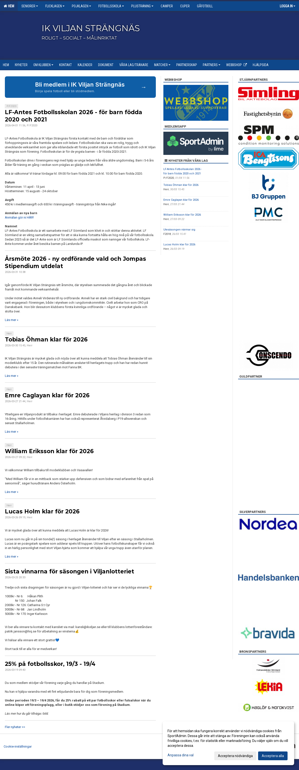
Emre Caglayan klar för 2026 (47, 395)
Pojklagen (81, 6)
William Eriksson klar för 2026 (49, 451)
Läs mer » (11, 320)
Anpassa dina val (181, 755)
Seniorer (29, 6)
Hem (9, 6)
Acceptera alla (273, 756)
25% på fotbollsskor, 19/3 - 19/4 (50, 663)
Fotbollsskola (111, 6)
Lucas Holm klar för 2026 (42, 511)
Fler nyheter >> (15, 727)
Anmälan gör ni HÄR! (19, 217)
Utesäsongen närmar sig (179, 229)
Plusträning (142, 6)
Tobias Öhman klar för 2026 (46, 339)
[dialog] (228, 743)
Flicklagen (55, 6)
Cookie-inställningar (18, 746)
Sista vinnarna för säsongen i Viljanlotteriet (69, 571)
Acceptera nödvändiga (235, 756)
